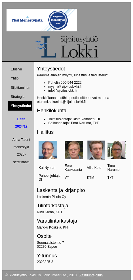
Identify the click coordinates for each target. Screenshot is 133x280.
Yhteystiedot (21, 106)
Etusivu (16, 69)
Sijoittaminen (20, 88)
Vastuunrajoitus (91, 275)
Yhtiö (14, 78)
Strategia (17, 97)
